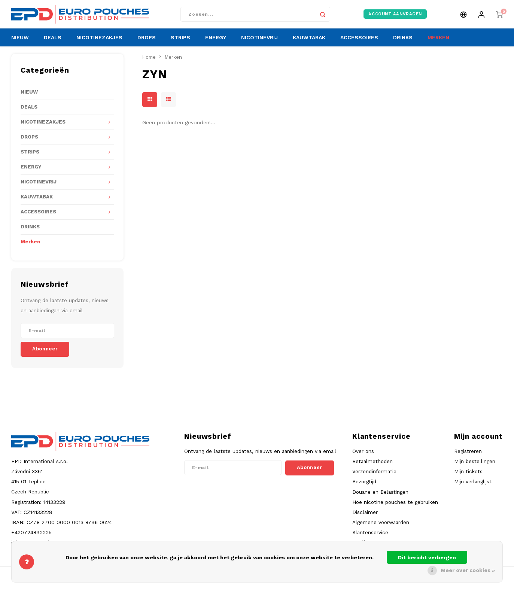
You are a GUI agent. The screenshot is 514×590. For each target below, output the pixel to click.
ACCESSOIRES (359, 43)
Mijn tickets (468, 477)
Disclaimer (365, 517)
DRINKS (403, 43)
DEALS (52, 43)
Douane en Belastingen (380, 497)
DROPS (146, 43)
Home (149, 62)
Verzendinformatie (374, 477)
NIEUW (20, 43)
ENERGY (215, 43)
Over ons (363, 456)
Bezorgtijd (364, 487)
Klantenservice (370, 538)
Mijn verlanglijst (473, 487)
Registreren (468, 456)
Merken (30, 247)
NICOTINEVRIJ (259, 43)
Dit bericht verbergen (427, 557)
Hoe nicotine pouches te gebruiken (395, 507)
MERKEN (438, 43)
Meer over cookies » (468, 570)
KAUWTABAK (309, 43)
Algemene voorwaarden (380, 527)
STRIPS (180, 43)
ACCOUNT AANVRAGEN (395, 16)
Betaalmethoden (372, 466)
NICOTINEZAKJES (99, 43)
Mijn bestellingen (474, 466)
